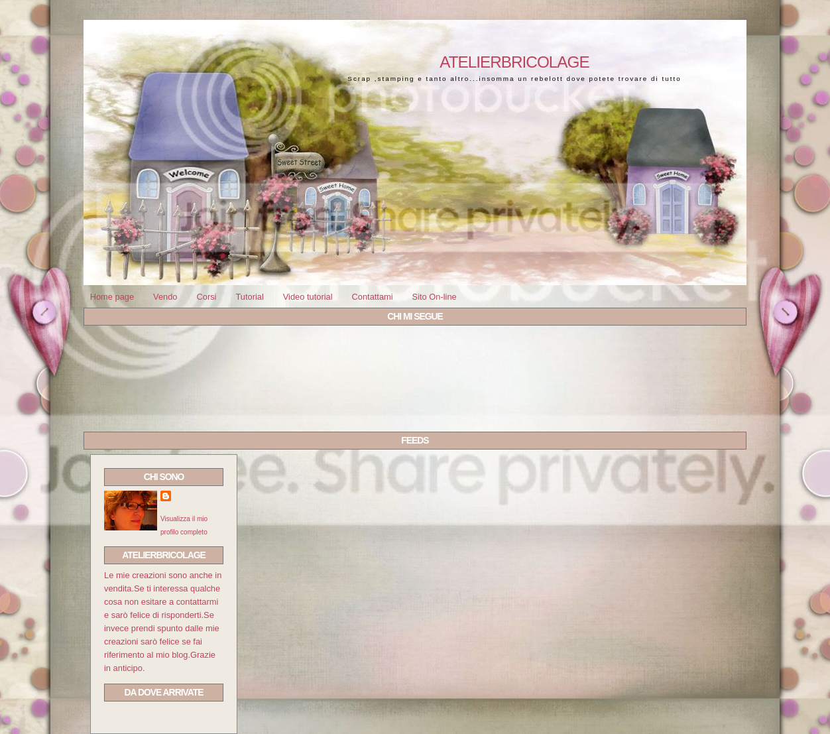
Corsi (206, 297)
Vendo (165, 297)
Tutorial (249, 297)
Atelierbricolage (514, 62)
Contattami (371, 297)
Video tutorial (308, 297)
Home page (112, 297)
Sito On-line (434, 297)
